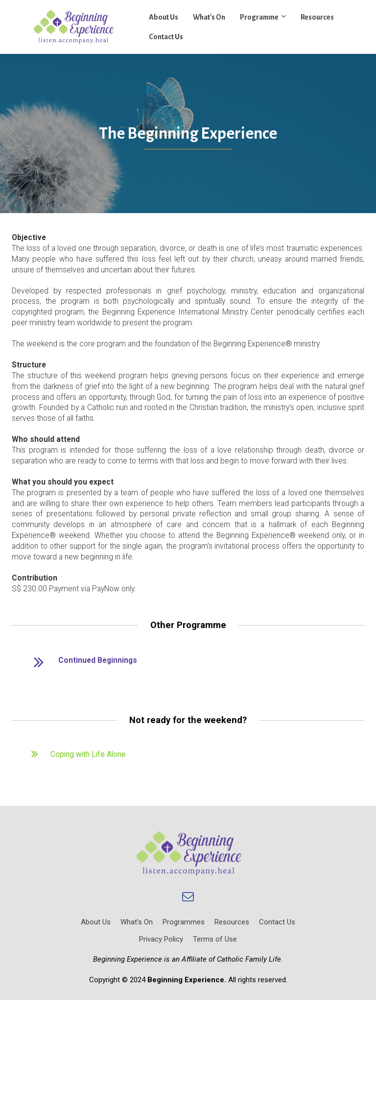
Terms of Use (215, 939)
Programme (259, 17)
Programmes (184, 922)
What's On (209, 17)
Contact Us (166, 37)
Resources (317, 17)
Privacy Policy (161, 939)
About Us (163, 17)
